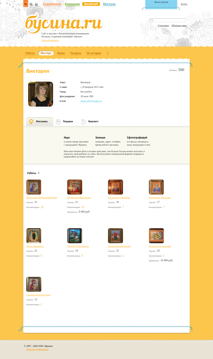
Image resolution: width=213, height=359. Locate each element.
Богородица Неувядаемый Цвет (41, 197)
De (31, 4)
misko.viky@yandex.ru (91, 101)
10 (83, 206)
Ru (25, 4)
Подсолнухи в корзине (160, 246)
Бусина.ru (64, 23)
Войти (184, 4)
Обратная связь (179, 25)
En (36, 4)
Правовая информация (37, 349)
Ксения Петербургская (119, 246)
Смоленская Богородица (38, 295)
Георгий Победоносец (78, 246)
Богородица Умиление (119, 197)
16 (42, 206)
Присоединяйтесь (50, 40)
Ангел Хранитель (35, 246)
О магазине (163, 25)
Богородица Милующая (79, 197)
